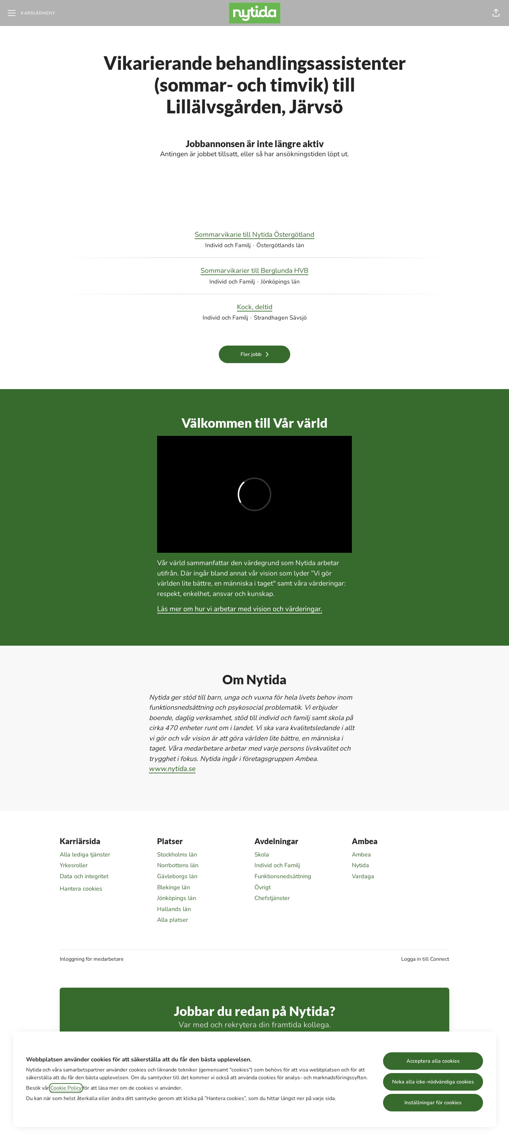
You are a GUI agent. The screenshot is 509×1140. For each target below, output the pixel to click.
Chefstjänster (272, 898)
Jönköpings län (176, 898)
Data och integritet (84, 876)
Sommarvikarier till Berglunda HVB (254, 271)
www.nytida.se (172, 768)
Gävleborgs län (177, 876)
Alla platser (172, 920)
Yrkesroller (74, 865)
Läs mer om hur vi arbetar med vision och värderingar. (239, 609)
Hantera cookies (81, 889)
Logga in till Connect (425, 959)
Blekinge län (173, 887)
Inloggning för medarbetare (92, 959)
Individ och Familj (277, 865)
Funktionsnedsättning (283, 876)
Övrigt (263, 887)
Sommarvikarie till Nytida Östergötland (254, 235)
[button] (496, 13)
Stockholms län (177, 854)
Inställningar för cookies (433, 1102)
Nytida (360, 865)
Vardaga (363, 876)
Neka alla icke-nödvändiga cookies (433, 1081)
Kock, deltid (254, 307)
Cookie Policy (65, 1088)
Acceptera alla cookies (433, 1061)
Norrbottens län (177, 865)
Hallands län (174, 909)
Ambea (361, 854)
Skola (262, 854)
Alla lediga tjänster (85, 854)
